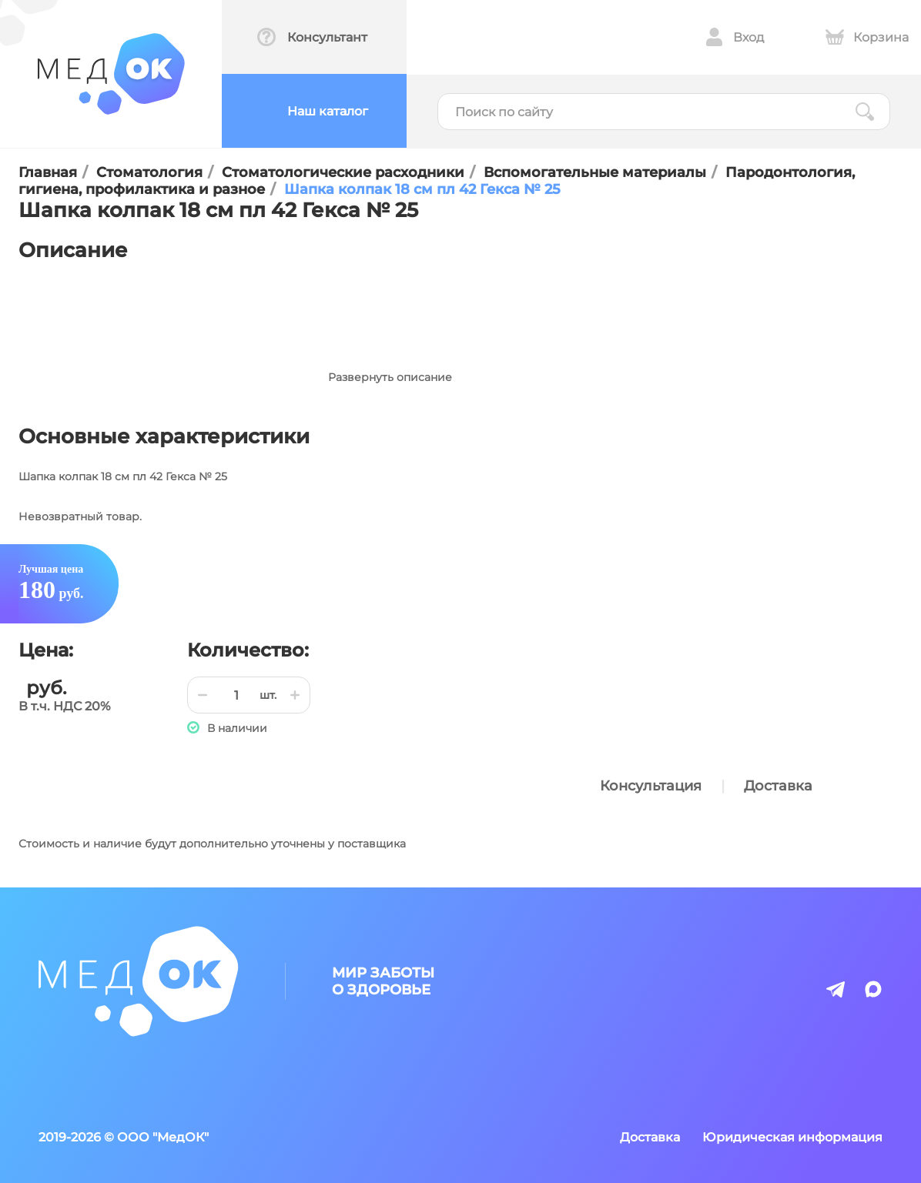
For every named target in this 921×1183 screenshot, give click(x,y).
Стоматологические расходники (343, 172)
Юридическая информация (792, 1137)
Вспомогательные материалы (595, 172)
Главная (47, 172)
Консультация (651, 785)
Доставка (778, 785)
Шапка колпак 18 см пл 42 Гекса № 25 (422, 189)
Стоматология (149, 172)
